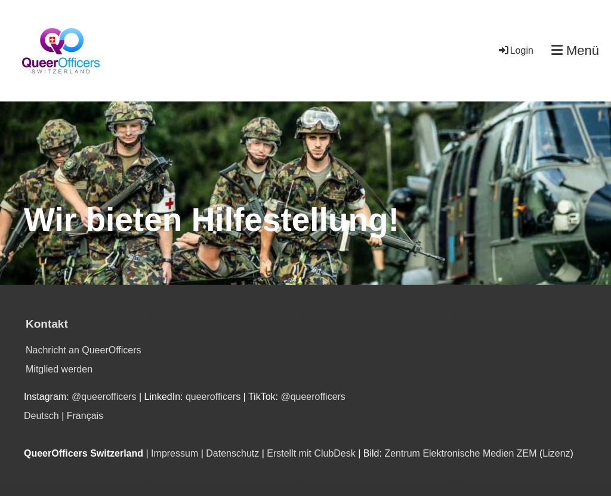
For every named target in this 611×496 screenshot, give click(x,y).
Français (85, 416)
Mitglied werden (59, 369)
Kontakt (47, 324)
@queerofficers (104, 397)
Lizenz (556, 453)
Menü (575, 50)
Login (515, 50)
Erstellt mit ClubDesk (311, 453)
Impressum (174, 453)
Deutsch (41, 416)
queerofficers (214, 397)
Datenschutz (232, 453)
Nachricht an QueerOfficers (83, 350)
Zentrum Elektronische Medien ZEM (460, 453)
